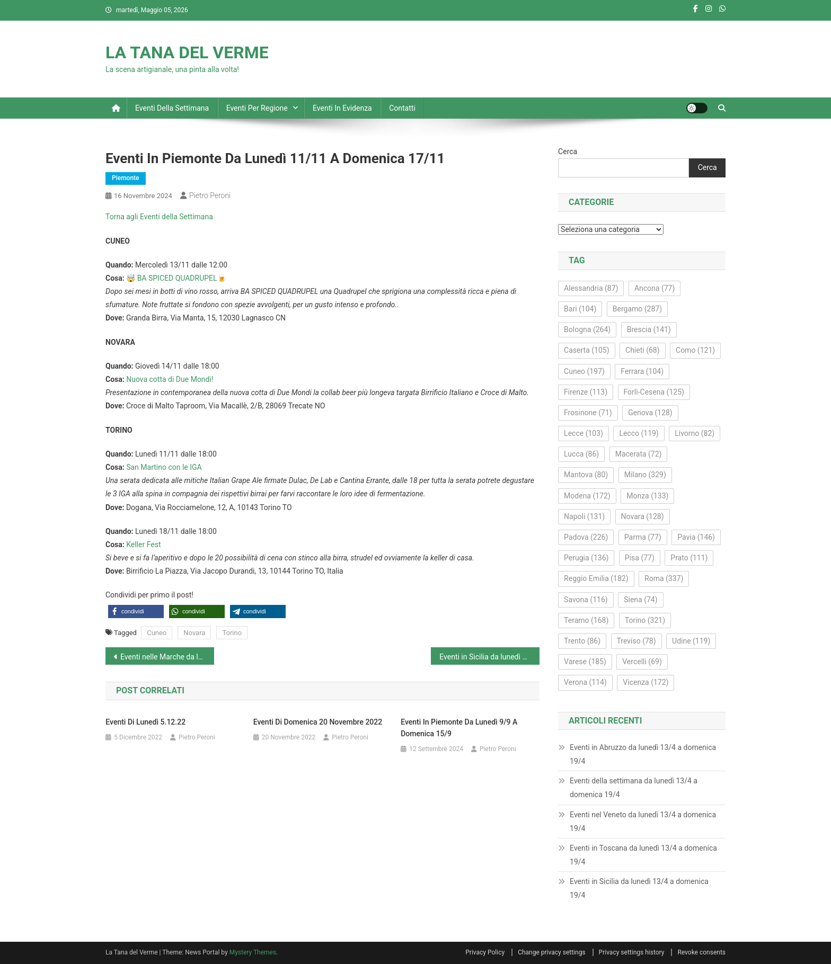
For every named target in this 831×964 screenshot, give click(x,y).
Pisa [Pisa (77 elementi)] (640, 558)
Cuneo (156, 633)
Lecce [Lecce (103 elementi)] (583, 433)
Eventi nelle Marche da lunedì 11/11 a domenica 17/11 (167, 657)
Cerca (567, 151)
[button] (136, 611)
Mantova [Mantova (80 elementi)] (586, 474)
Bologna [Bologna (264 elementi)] (587, 329)
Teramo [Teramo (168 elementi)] (586, 620)
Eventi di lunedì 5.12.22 (145, 722)
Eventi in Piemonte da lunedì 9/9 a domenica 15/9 (459, 728)
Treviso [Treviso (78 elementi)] (636, 641)
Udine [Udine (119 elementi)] (691, 641)
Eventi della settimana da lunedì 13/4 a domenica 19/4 (633, 787)
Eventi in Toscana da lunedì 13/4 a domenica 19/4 (643, 855)
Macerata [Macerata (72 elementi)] (638, 454)
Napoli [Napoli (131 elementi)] (584, 516)
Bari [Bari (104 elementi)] (580, 309)
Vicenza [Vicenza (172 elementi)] (645, 682)
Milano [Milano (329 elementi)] (645, 474)
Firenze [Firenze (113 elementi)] (585, 392)
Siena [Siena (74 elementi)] (640, 599)
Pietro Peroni (210, 195)
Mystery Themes (252, 952)
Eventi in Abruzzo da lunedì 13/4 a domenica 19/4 (643, 754)
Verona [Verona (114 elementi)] (585, 682)
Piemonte (125, 178)
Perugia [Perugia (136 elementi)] (586, 558)
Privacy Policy (485, 952)
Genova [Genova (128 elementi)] (650, 412)
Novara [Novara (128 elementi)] (642, 516)
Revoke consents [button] (701, 952)
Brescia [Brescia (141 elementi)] (649, 329)
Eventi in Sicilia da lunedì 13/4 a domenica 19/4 (639, 888)
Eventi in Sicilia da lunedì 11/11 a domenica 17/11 (489, 657)
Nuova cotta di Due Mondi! (169, 379)
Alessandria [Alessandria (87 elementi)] (591, 288)
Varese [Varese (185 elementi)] (585, 661)
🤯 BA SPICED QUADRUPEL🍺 (176, 278)
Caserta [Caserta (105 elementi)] (586, 350)
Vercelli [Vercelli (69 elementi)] (642, 661)
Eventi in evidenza (342, 108)
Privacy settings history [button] (632, 952)
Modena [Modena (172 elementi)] (587, 496)
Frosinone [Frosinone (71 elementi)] (588, 412)
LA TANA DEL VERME (187, 52)
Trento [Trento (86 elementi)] (582, 641)
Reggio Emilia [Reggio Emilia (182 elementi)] (596, 578)
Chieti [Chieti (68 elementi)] (642, 350)
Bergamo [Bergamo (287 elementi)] (637, 309)
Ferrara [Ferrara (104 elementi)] (642, 371)
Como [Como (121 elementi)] (695, 350)
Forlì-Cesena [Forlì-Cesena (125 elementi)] (654, 392)
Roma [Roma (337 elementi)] (663, 578)
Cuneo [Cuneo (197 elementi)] (584, 371)
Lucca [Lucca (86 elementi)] (581, 454)
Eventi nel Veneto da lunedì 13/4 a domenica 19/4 (643, 821)
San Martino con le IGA (164, 467)
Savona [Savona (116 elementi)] (586, 599)
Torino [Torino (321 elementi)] (645, 620)
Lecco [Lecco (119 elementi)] (638, 433)
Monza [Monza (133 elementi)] (647, 496)
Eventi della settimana (172, 108)
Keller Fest (143, 544)
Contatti (402, 108)
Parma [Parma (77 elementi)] (642, 537)
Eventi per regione (257, 108)
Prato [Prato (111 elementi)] (689, 558)
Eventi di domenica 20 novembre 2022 (317, 722)
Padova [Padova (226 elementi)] (586, 537)
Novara (194, 633)
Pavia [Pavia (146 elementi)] (696, 537)
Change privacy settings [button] (551, 952)
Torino (232, 633)
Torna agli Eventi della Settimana (159, 216)
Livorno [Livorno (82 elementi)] (694, 433)
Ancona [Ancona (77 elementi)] (654, 288)
